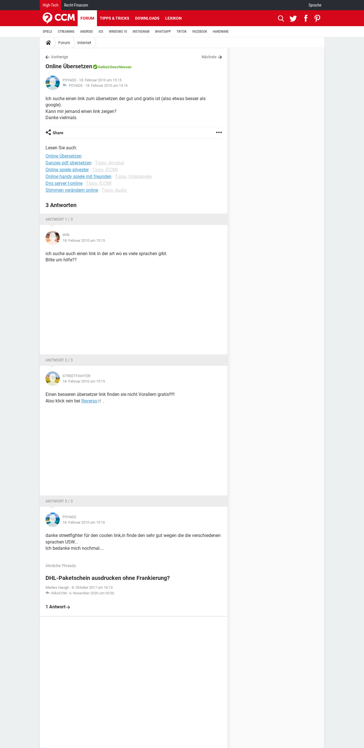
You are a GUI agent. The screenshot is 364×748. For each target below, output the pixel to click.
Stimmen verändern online (72, 190)
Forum (87, 18)
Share (58, 133)
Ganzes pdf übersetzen (69, 163)
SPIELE (47, 32)
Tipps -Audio (114, 190)
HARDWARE (221, 32)
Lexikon (173, 18)
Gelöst (103, 67)
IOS (100, 32)
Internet (84, 42)
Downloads (147, 18)
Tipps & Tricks (114, 18)
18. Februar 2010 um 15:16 (106, 85)
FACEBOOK (199, 32)
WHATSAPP (163, 32)
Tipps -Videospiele (133, 176)
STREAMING (66, 32)
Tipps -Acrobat (109, 163)
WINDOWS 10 (118, 32)
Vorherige (59, 57)
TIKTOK (182, 32)
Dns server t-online (64, 183)
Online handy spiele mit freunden (78, 176)
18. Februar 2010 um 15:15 (84, 240)
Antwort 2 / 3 (59, 360)
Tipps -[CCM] (105, 169)
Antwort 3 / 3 (59, 501)
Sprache (315, 5)
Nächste (209, 57)
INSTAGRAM (141, 32)
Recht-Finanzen (76, 5)
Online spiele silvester (67, 169)
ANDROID (86, 32)
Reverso (89, 401)
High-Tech (50, 5)
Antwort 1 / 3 (59, 219)
